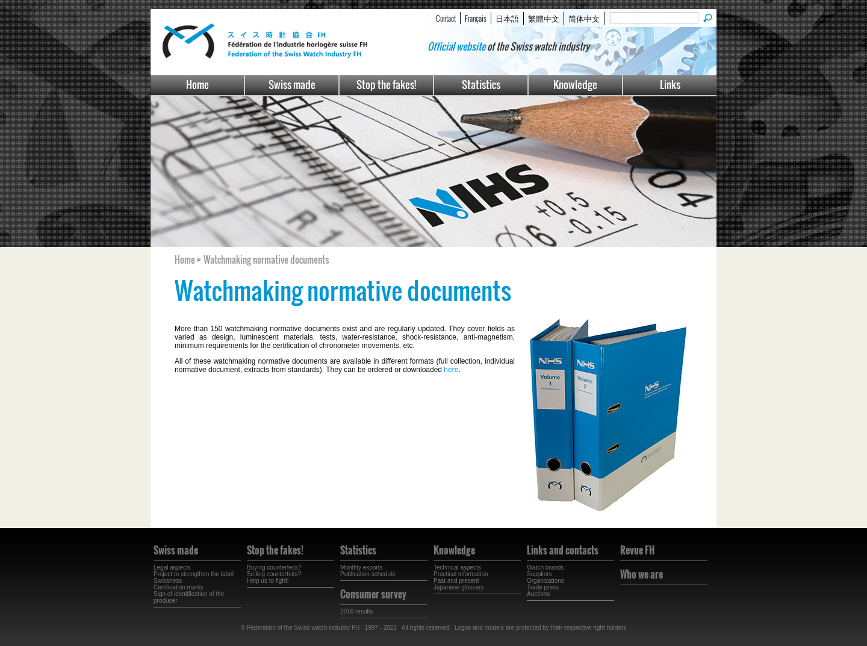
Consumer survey (373, 594)
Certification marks (179, 587)
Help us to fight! (267, 580)
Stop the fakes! (386, 84)
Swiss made (292, 84)
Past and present (456, 580)
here (451, 369)
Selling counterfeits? (274, 574)
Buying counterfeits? (274, 567)
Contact (446, 18)
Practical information (461, 574)
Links (670, 84)
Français (475, 18)
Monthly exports (361, 567)
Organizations (545, 580)
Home (197, 84)
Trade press (543, 587)
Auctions (538, 594)
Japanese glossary (458, 587)
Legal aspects (172, 567)
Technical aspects (457, 567)
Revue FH (637, 550)
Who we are (641, 574)
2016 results (356, 611)
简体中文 (584, 18)
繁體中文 (543, 18)
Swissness (168, 580)
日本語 (507, 18)
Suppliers (539, 574)
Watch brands (545, 567)
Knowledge (575, 84)
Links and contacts (562, 550)
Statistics (481, 84)
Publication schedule (368, 574)
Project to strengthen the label (194, 574)
